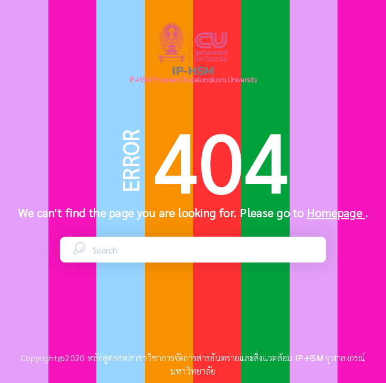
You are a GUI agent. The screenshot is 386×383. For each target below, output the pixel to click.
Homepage (336, 212)
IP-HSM (310, 357)
